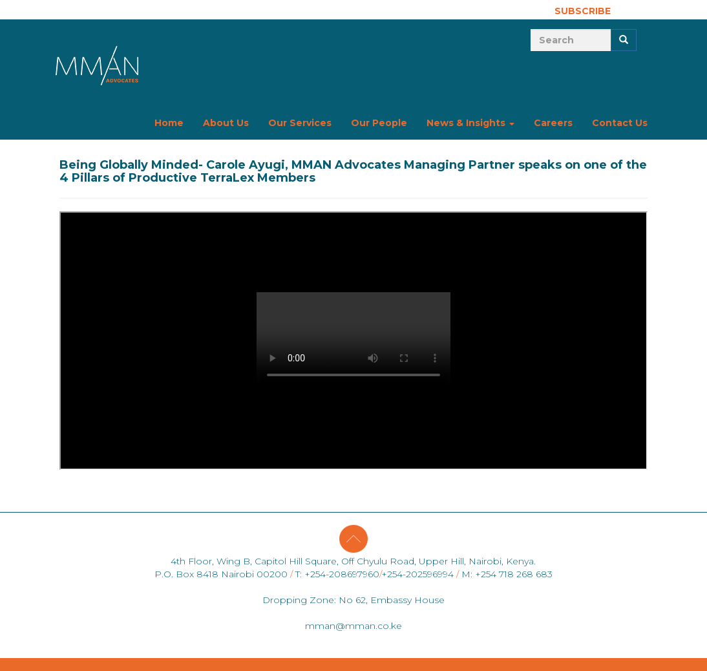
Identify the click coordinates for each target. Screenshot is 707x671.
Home (169, 123)
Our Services (300, 123)
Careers (553, 123)
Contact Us (620, 123)
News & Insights (470, 123)
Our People (379, 123)
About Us (226, 123)
